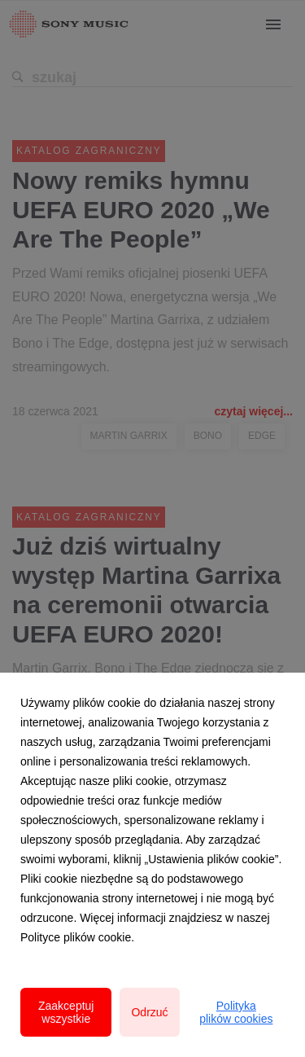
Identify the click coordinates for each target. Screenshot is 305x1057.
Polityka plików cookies (235, 1012)
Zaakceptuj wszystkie (66, 1012)
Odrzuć (149, 1012)
